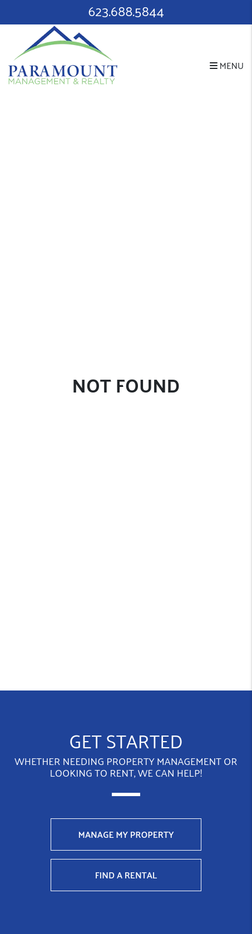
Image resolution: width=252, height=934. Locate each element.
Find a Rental (126, 875)
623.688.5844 (126, 11)
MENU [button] (227, 65)
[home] (62, 54)
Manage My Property (126, 834)
